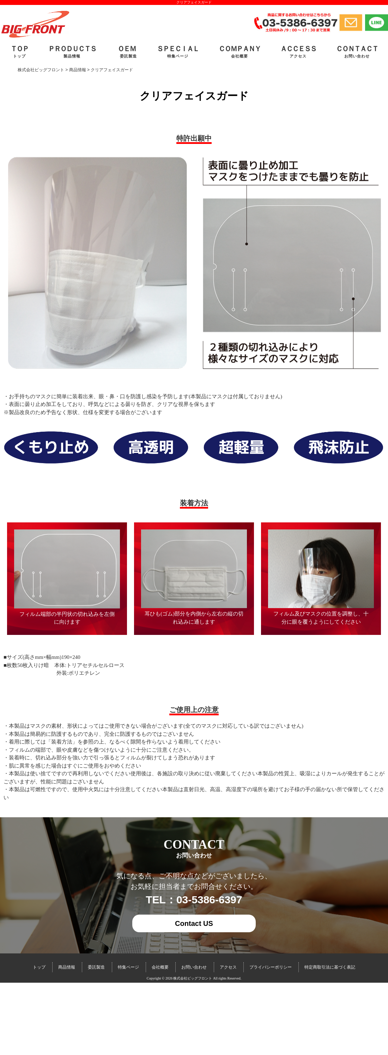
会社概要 (160, 967)
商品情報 (66, 967)
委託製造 (96, 967)
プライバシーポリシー (270, 967)
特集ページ (128, 967)
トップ (39, 967)
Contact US (194, 923)
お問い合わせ (194, 967)
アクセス (228, 967)
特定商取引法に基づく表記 (329, 967)
